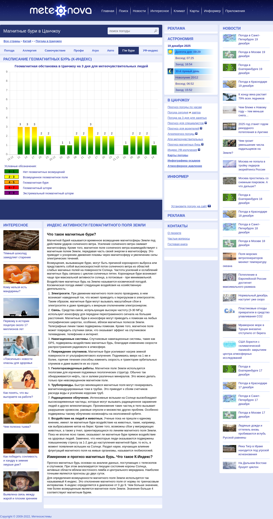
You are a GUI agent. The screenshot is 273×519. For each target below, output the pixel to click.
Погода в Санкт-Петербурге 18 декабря (249, 228)
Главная (107, 11)
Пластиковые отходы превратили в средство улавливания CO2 (253, 312)
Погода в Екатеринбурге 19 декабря (250, 69)
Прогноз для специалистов (186, 123)
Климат (179, 11)
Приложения (235, 11)
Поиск (123, 11)
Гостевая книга (177, 244)
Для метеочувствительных (185, 139)
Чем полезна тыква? (17, 426)
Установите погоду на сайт (189, 206)
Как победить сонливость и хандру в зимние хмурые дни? (20, 460)
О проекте (174, 233)
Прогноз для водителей (183, 128)
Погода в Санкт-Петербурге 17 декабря (249, 400)
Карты (194, 11)
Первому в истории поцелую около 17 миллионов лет (16, 325)
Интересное (159, 11)
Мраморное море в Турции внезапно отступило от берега (252, 329)
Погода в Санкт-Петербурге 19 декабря (249, 39)
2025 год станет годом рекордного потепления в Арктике (253, 128)
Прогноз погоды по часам (185, 107)
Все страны (12, 41)
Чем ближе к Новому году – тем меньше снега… (252, 111)
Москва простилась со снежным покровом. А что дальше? (253, 182)
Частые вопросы (179, 238)
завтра (196, 112)
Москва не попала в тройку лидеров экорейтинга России (251, 165)
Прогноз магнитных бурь (184, 144)
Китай (27, 41)
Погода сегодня (178, 112)
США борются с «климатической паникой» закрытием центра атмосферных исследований (244, 349)
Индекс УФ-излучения (182, 150)
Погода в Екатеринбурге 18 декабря (250, 199)
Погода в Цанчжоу (49, 41)
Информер (212, 11)
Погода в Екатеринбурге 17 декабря (250, 370)
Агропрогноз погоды (181, 133)
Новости (139, 11)
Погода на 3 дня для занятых (187, 117)
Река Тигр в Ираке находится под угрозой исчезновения (253, 450)
